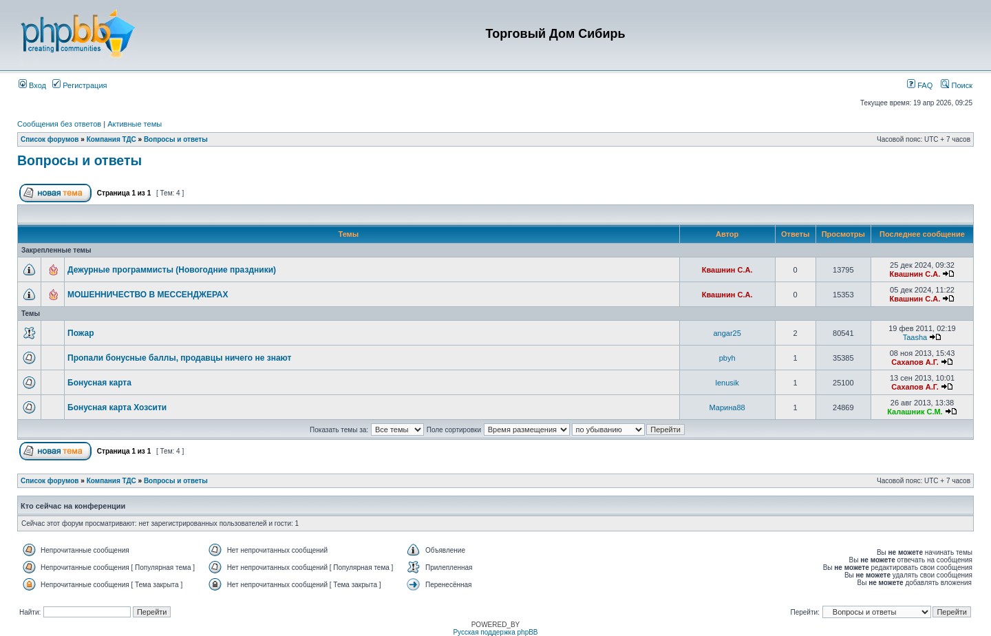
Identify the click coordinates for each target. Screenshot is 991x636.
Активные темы (134, 124)
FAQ (920, 85)
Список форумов (50, 139)
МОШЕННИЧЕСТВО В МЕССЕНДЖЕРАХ (147, 294)
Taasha (915, 337)
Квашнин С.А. (727, 270)
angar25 (726, 333)
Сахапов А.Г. (915, 362)
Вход (32, 85)
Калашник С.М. (914, 411)
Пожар (80, 333)
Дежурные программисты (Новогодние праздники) (171, 270)
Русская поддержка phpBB (495, 632)
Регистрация (79, 85)
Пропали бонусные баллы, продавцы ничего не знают (179, 358)
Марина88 (727, 407)
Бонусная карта (99, 383)
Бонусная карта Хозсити (117, 407)
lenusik (727, 383)
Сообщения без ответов (59, 124)
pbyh (727, 358)
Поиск (956, 85)
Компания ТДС (111, 139)
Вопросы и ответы (176, 139)
